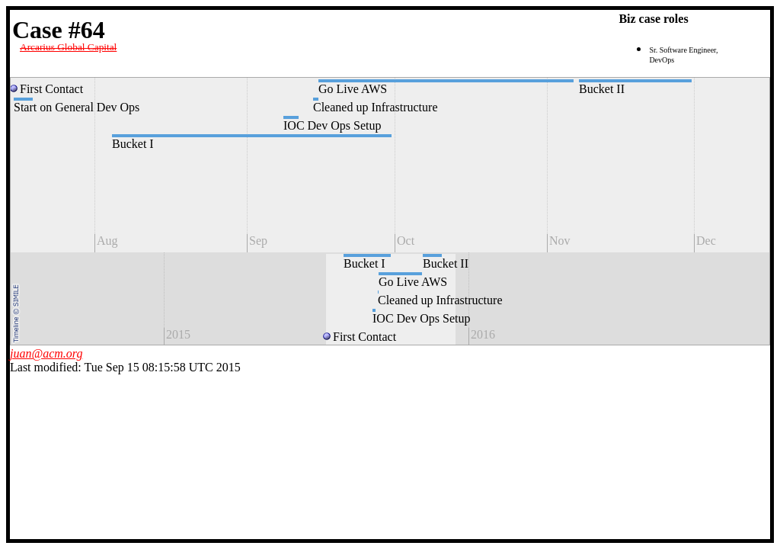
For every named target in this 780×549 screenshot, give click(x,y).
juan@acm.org (46, 353)
